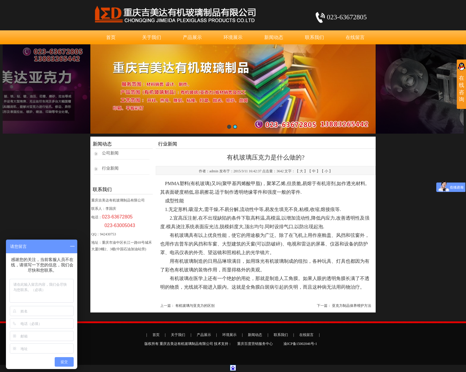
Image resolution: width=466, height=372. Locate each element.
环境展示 (233, 37)
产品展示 (192, 37)
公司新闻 (110, 153)
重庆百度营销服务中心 (255, 344)
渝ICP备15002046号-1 (300, 344)
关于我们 (151, 37)
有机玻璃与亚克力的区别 (195, 306)
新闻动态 (273, 37)
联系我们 (314, 37)
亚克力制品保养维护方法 (351, 306)
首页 (111, 37)
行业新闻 (110, 168)
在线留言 (355, 37)
